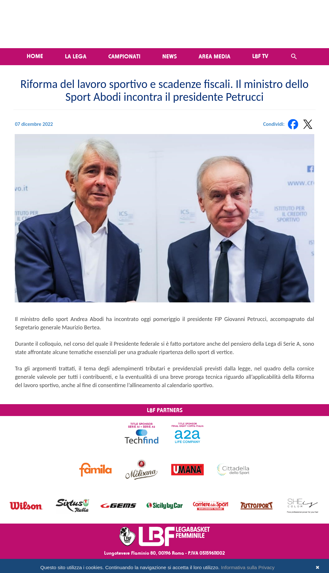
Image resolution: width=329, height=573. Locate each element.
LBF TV (260, 56)
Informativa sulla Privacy (248, 567)
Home (35, 56)
